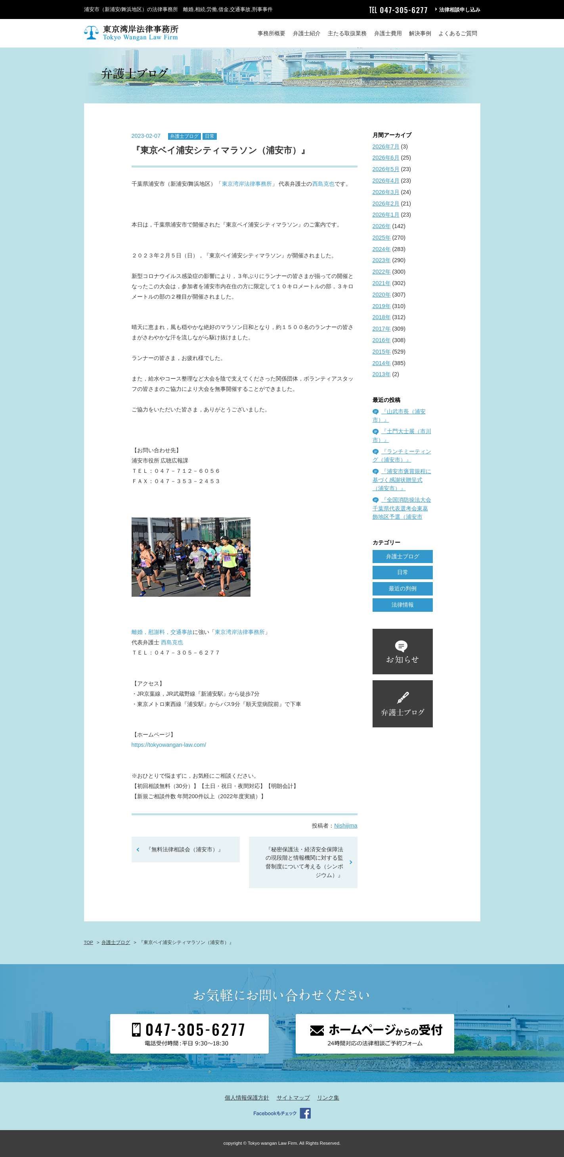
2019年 (382, 306)
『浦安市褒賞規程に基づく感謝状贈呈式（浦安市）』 (402, 479)
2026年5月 (386, 169)
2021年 (382, 283)
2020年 (382, 294)
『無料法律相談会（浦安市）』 (185, 849)
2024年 (382, 249)
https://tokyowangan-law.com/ (169, 745)
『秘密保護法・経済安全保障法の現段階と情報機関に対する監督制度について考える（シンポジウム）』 (304, 862)
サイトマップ (293, 1097)
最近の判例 (403, 588)
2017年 (382, 328)
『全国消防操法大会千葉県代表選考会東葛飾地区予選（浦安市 (402, 508)
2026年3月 (386, 192)
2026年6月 (386, 157)
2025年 (382, 237)
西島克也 (323, 184)
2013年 (382, 374)
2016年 (382, 340)
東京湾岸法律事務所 (247, 184)
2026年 (382, 226)
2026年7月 (386, 146)
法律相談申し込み (459, 10)
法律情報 (403, 604)
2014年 (382, 363)
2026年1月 (386, 214)
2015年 (382, 351)
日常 (209, 136)
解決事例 (420, 33)
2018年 (382, 317)
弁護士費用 (388, 33)
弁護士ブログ (184, 136)
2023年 (382, 260)
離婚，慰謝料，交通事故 (162, 632)
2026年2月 (386, 203)
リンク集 (328, 1097)
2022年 (382, 271)
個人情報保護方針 (247, 1097)
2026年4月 (386, 180)
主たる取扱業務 (347, 33)
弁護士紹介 (307, 33)
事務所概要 (271, 33)
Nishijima (345, 825)
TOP (88, 942)
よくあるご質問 (457, 33)
